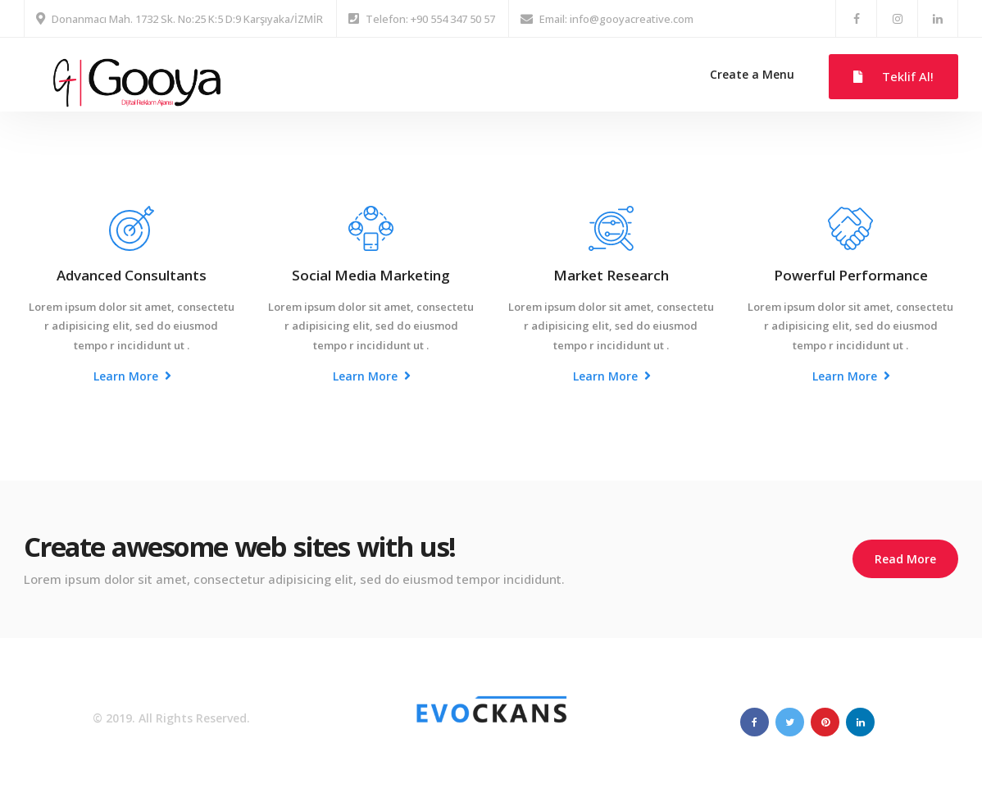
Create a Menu (752, 74)
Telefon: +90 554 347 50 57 (430, 18)
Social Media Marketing (371, 275)
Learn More (132, 376)
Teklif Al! (893, 76)
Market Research (611, 275)
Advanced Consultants (132, 275)
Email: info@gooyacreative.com (616, 18)
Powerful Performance (851, 275)
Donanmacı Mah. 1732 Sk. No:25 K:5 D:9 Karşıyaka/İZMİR (187, 18)
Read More (905, 559)
